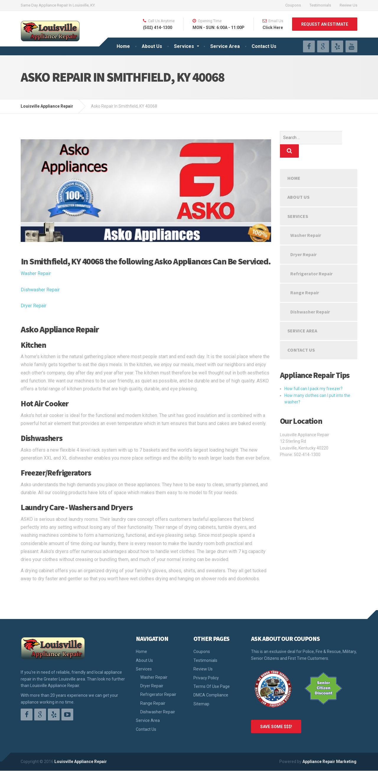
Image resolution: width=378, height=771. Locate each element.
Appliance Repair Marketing (329, 761)
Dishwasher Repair (40, 289)
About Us (152, 46)
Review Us (348, 5)
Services (184, 46)
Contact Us (264, 46)
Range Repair (304, 279)
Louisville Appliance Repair (80, 761)
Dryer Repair (33, 305)
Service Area (225, 46)
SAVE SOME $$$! (276, 726)
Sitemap (201, 704)
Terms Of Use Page (211, 686)
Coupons (293, 5)
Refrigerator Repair (311, 260)
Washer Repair (36, 273)
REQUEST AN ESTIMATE (324, 24)
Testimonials (320, 5)
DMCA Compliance (210, 695)
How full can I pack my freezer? (313, 375)
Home (123, 46)
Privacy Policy (206, 677)
